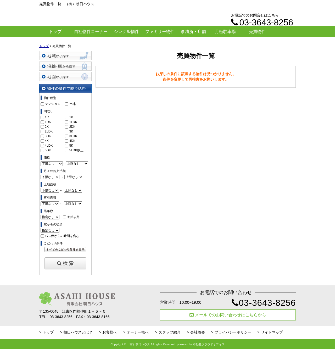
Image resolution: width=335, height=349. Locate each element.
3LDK (73, 136)
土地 (72, 104)
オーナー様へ (138, 332)
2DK (72, 127)
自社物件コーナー (91, 31)
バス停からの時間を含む (62, 236)
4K (47, 141)
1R (47, 117)
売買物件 (257, 31)
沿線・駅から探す (65, 66)
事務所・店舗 (193, 31)
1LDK (73, 122)
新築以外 (73, 217)
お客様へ (109, 332)
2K (47, 127)
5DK (48, 150)
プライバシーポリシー (233, 332)
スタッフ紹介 (170, 332)
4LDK (49, 145)
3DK (48, 136)
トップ (55, 31)
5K (71, 145)
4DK (72, 141)
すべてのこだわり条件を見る (65, 249)
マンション (52, 104)
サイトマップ (272, 332)
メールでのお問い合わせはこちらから (227, 315)
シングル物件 (126, 31)
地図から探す (65, 76)
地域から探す (65, 55)
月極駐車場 (225, 31)
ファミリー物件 (160, 31)
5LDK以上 (76, 150)
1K (71, 117)
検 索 (65, 263)
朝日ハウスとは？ (78, 332)
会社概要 (197, 332)
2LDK (49, 131)
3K (71, 131)
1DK (48, 122)
